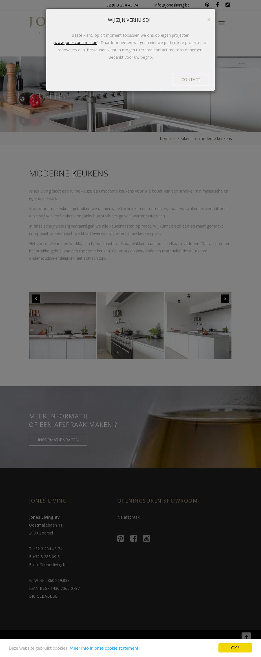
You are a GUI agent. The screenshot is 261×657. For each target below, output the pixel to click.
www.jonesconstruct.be (75, 42)
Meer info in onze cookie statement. (105, 648)
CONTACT (191, 79)
